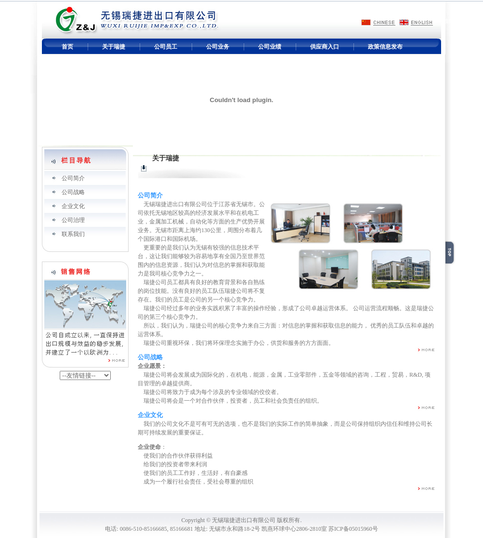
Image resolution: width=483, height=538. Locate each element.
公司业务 (217, 46)
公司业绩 (269, 46)
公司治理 (73, 220)
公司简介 (73, 178)
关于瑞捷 (113, 46)
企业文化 (73, 206)
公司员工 (165, 46)
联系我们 (73, 234)
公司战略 (73, 192)
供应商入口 (324, 46)
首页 (67, 46)
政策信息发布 (385, 46)
